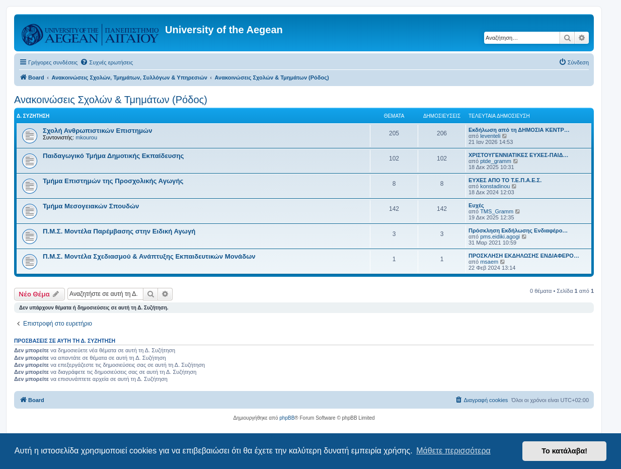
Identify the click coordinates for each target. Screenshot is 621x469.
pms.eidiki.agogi (500, 236)
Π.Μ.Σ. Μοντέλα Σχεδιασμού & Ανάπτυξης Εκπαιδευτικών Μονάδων (149, 256)
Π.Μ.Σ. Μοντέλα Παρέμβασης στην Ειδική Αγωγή (119, 231)
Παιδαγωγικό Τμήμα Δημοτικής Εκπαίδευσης (113, 156)
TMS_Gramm (496, 211)
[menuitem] (106, 62)
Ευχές (476, 205)
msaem (489, 262)
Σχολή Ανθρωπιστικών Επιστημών (97, 130)
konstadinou (495, 186)
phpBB (286, 418)
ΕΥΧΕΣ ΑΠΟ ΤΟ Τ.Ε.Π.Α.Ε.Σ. (505, 180)
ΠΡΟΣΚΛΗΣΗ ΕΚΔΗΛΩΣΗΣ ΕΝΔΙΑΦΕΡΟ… (524, 256)
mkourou (86, 137)
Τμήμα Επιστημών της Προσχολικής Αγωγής (113, 181)
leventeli (490, 136)
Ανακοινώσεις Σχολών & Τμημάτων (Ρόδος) (110, 99)
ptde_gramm (495, 161)
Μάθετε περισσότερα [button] (453, 450)
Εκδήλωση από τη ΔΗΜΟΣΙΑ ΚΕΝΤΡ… (519, 130)
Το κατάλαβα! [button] (564, 451)
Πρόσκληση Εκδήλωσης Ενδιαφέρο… (518, 230)
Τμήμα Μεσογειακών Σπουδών (91, 206)
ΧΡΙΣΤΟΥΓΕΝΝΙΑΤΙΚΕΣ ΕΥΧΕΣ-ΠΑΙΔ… (519, 155)
